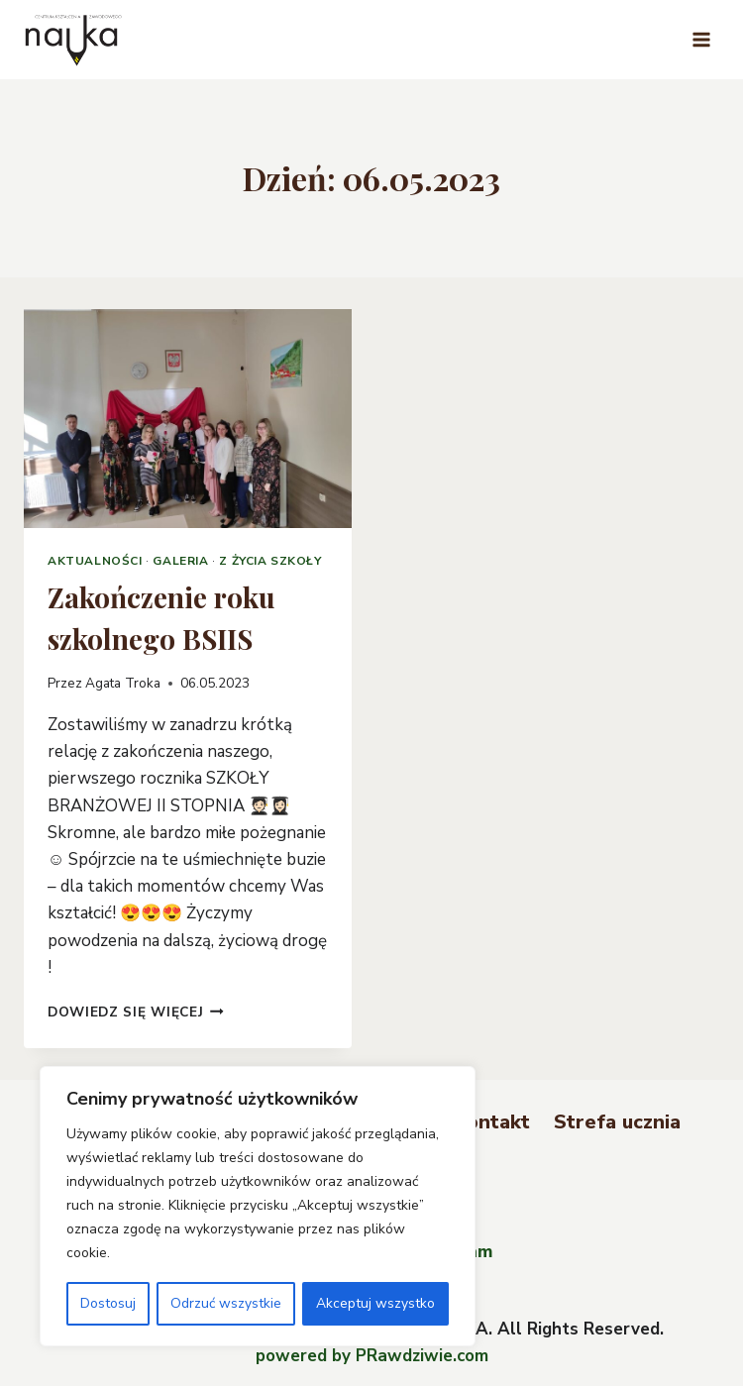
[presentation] (188, 418)
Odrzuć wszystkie (225, 1303)
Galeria (180, 561)
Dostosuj (108, 1303)
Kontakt (492, 1122)
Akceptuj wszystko (375, 1303)
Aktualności (95, 561)
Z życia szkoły (270, 561)
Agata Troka (122, 683)
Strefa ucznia (617, 1122)
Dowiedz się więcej (136, 1012)
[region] (258, 1206)
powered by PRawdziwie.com (372, 1355)
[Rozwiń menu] (701, 39)
